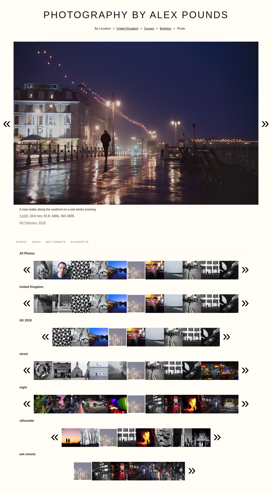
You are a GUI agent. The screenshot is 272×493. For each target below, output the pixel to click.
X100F (23, 216)
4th (21, 222)
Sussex (149, 28)
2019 (41, 222)
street (21, 241)
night (36, 241)
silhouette (80, 241)
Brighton (166, 28)
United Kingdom (128, 28)
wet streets (56, 241)
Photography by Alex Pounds (136, 14)
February (31, 222)
